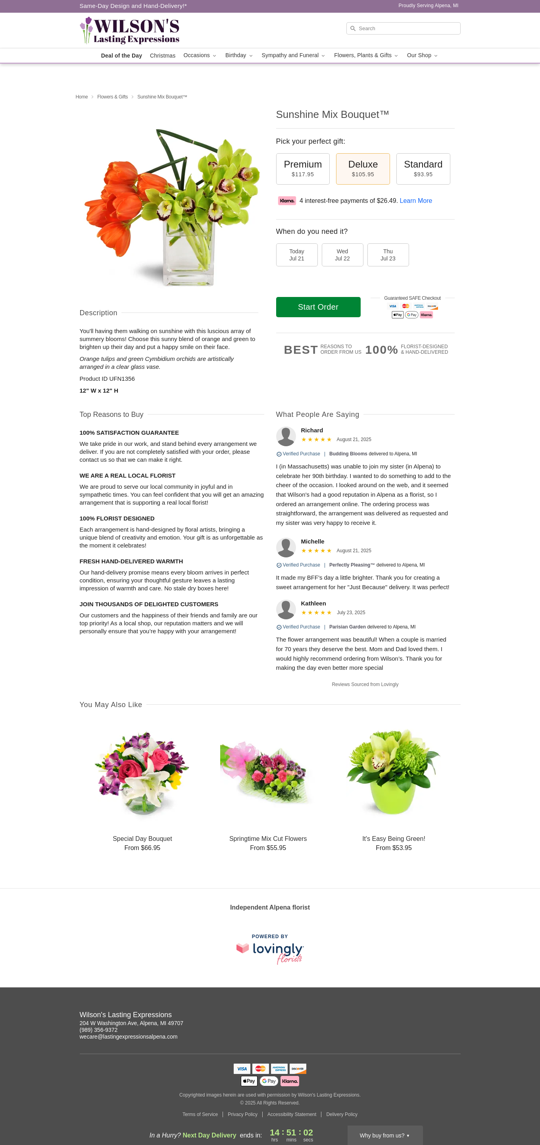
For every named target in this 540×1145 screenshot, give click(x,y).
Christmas (162, 55)
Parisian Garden (347, 627)
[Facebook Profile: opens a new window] (455, 1016)
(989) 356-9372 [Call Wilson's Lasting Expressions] (99, 1030)
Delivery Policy (341, 1114)
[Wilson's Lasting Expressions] (137, 30)
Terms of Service (200, 1114)
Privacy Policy (243, 1114)
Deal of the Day (121, 55)
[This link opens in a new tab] (270, 949)
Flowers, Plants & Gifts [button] (366, 55)
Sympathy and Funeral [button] (294, 55)
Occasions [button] (200, 55)
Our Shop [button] (423, 55)
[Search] (403, 28)
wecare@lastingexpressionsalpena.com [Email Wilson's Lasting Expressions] (129, 1036)
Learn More (416, 200)
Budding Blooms (348, 454)
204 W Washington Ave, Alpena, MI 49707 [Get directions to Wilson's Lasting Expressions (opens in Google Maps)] (132, 1023)
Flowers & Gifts (112, 97)
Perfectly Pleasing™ (352, 565)
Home (82, 97)
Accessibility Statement (291, 1114)
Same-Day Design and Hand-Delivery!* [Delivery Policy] (133, 5)
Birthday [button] (239, 55)
